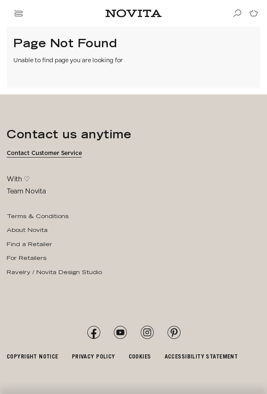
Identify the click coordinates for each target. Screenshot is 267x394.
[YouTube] (120, 332)
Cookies (140, 356)
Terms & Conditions (38, 216)
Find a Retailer (29, 244)
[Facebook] (93, 332)
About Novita (27, 229)
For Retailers (26, 257)
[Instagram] (147, 332)
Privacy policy (93, 356)
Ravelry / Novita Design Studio (54, 272)
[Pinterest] (174, 332)
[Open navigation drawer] (18, 13)
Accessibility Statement (201, 356)
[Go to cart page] (253, 13)
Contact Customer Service (44, 153)
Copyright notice (32, 356)
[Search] (237, 13)
